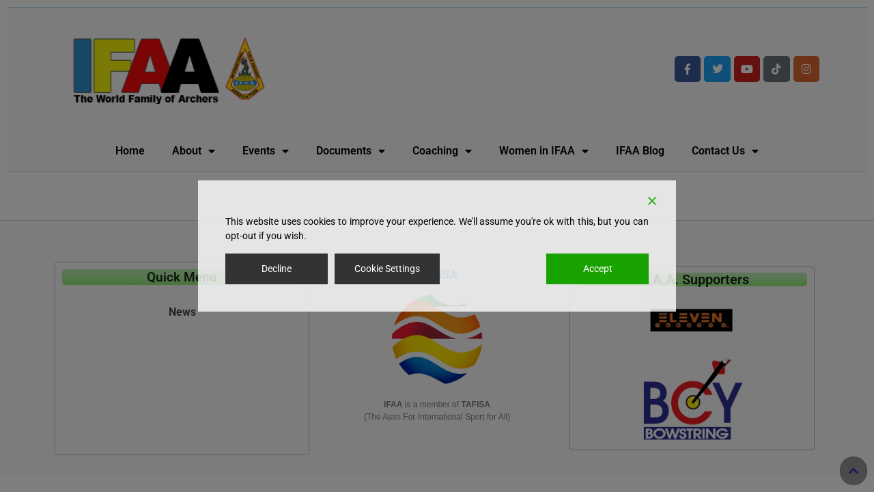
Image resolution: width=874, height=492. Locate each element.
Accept (597, 268)
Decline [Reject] (277, 268)
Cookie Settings (387, 268)
